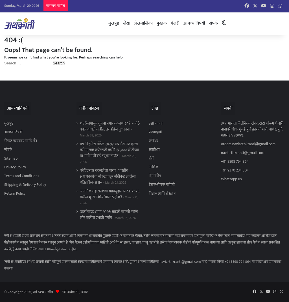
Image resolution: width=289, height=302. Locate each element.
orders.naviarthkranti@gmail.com (248, 144)
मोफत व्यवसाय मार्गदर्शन (20, 141)
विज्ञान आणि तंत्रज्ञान (162, 193)
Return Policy (14, 193)
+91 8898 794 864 (235, 161)
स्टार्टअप (154, 150)
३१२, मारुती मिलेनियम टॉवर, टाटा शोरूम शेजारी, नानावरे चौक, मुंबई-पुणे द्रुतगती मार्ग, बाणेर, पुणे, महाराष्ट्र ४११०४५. (252, 129)
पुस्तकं (162, 23)
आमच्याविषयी (194, 23)
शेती (151, 158)
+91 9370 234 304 (235, 170)
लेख (126, 23)
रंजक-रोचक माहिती (162, 185)
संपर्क (213, 23)
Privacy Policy (15, 167)
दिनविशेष (155, 176)
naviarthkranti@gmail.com (242, 153)
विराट (84, 292)
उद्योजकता (156, 123)
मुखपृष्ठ (113, 23)
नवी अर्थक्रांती (70, 292)
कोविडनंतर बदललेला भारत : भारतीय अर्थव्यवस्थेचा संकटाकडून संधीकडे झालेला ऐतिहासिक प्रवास (108, 177)
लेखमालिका (143, 23)
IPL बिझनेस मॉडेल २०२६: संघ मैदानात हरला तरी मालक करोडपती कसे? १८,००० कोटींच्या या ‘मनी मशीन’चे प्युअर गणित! (109, 150)
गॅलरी (175, 23)
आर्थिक (153, 167)
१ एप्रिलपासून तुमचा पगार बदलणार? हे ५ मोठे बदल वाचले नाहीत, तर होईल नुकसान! (110, 126)
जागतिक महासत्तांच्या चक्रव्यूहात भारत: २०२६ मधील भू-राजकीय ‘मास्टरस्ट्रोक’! (109, 194)
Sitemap (10, 158)
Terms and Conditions (21, 176)
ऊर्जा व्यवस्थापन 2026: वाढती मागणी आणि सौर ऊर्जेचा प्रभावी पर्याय (109, 215)
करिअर (153, 141)
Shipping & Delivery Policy (25, 185)
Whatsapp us (231, 179)
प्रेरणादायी (155, 132)
